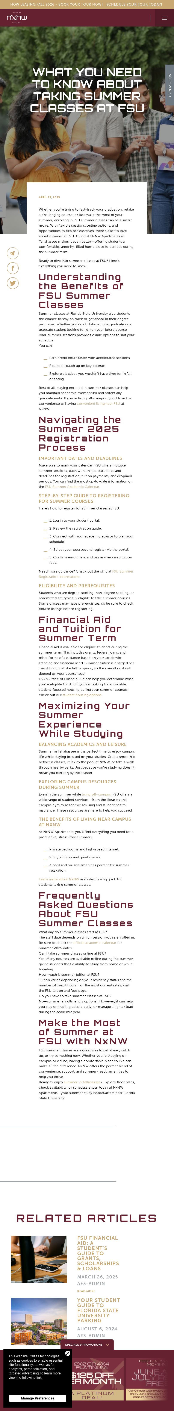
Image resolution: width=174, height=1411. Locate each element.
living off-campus (96, 794)
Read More (86, 1291)
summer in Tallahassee (82, 1082)
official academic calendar (94, 943)
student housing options (82, 695)
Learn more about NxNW (59, 879)
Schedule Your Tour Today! (134, 4)
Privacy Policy (19, 1390)
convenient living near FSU (98, 403)
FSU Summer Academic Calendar (72, 487)
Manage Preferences (37, 1398)
